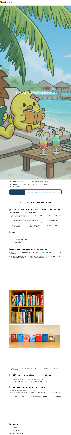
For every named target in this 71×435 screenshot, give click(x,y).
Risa (39, 192)
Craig (42, 192)
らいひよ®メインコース (16, 225)
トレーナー (39, 2)
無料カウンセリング (64, 2)
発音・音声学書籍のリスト (28, 368)
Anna (54, 192)
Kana (32, 192)
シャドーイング (22, 215)
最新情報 (56, 2)
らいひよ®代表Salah (42, 252)
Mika (58, 192)
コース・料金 (32, 2)
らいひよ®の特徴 (25, 2)
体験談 (44, 2)
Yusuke (28, 192)
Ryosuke (46, 192)
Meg (36, 192)
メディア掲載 (49, 2)
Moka (50, 192)
